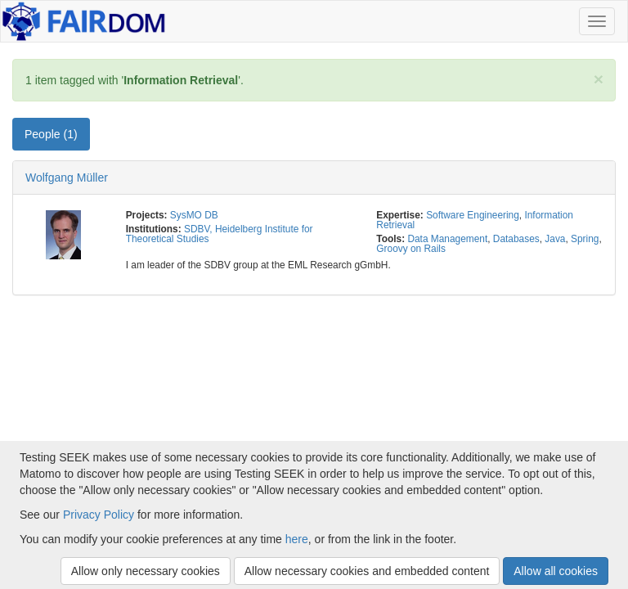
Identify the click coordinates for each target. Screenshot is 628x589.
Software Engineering (472, 215)
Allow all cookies (556, 571)
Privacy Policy (98, 514)
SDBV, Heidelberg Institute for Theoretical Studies (219, 234)
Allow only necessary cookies (145, 571)
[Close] (598, 79)
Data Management (447, 239)
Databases (516, 239)
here (296, 539)
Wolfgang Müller (66, 177)
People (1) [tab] (51, 134)
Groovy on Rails (411, 248)
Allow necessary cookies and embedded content (367, 571)
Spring (585, 239)
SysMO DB (194, 215)
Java (555, 239)
